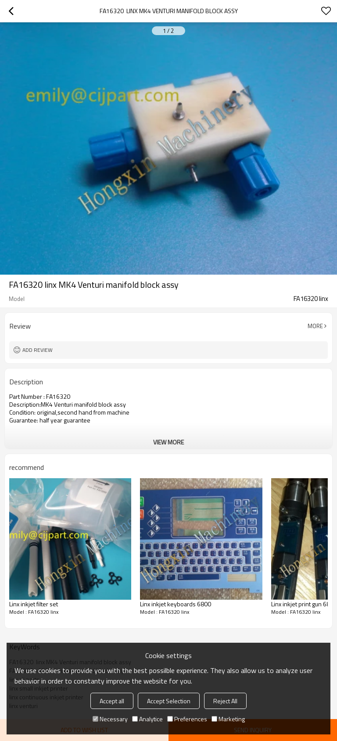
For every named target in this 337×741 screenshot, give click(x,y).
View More (168, 442)
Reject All (225, 700)
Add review (37, 350)
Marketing (228, 718)
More (315, 326)
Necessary (110, 718)
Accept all (112, 700)
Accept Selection (168, 700)
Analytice (147, 718)
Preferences (187, 718)
